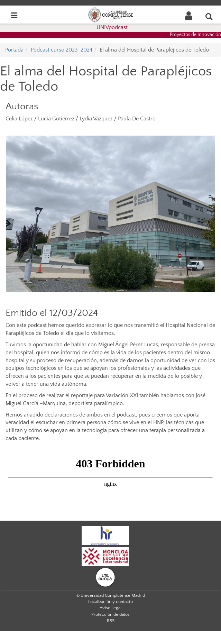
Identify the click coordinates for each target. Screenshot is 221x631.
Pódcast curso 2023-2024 (61, 50)
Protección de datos (110, 614)
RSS (110, 620)
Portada (14, 50)
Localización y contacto (110, 601)
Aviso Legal (110, 607)
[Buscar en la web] (209, 16)
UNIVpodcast (112, 27)
